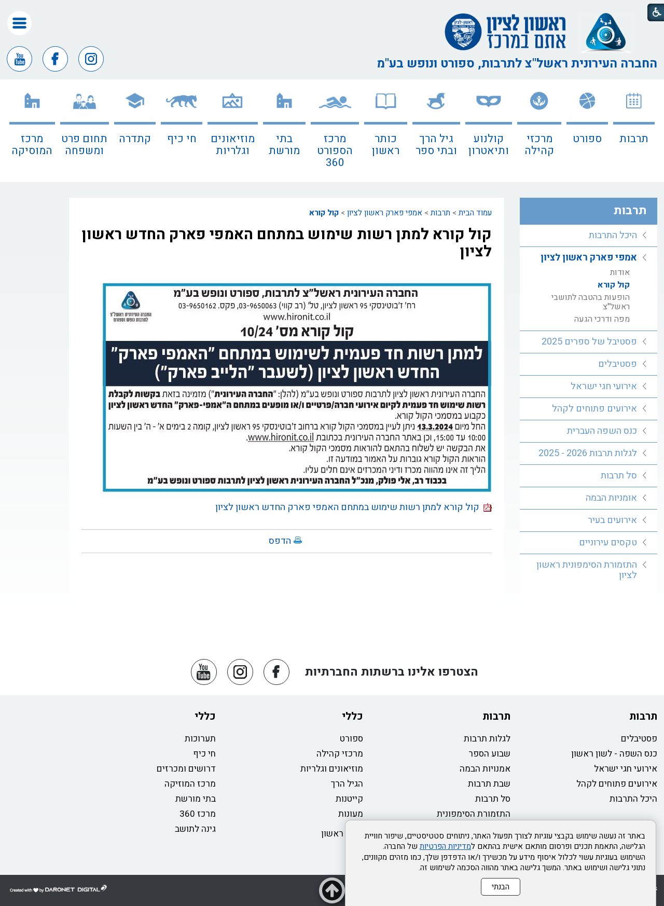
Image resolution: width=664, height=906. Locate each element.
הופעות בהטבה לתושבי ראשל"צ (590, 302)
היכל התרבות (613, 235)
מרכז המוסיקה (31, 145)
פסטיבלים (617, 364)
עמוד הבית (475, 212)
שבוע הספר (489, 753)
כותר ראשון (385, 145)
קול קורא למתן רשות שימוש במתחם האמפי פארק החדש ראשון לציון (286, 243)
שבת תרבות (489, 783)
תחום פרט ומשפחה (84, 145)
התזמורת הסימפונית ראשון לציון (586, 570)
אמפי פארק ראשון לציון (384, 212)
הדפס (280, 541)
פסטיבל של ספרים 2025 (589, 342)
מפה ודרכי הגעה (602, 319)
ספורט (587, 139)
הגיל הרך (347, 783)
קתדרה (135, 139)
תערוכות (200, 738)
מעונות (350, 813)
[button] (19, 23)
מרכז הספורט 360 (335, 151)
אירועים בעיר (612, 520)
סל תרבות (619, 476)
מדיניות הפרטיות (445, 846)
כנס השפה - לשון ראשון (614, 753)
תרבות (633, 139)
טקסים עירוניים (608, 543)
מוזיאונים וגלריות (233, 145)
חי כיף (182, 139)
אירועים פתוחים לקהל (594, 409)
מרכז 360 (197, 813)
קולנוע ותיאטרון (488, 145)
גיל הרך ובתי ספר (436, 145)
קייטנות (349, 798)
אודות (620, 272)
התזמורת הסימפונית (473, 813)
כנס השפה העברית (602, 431)
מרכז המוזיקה (190, 783)
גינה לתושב (195, 828)
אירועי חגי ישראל (604, 386)
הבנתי (500, 887)
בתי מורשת (284, 145)
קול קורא (324, 212)
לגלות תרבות (487, 738)
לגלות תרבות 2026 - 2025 (587, 453)
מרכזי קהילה (539, 145)
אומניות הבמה (611, 498)
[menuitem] (634, 131)
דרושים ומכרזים (186, 768)
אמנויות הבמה (485, 768)
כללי (352, 716)
